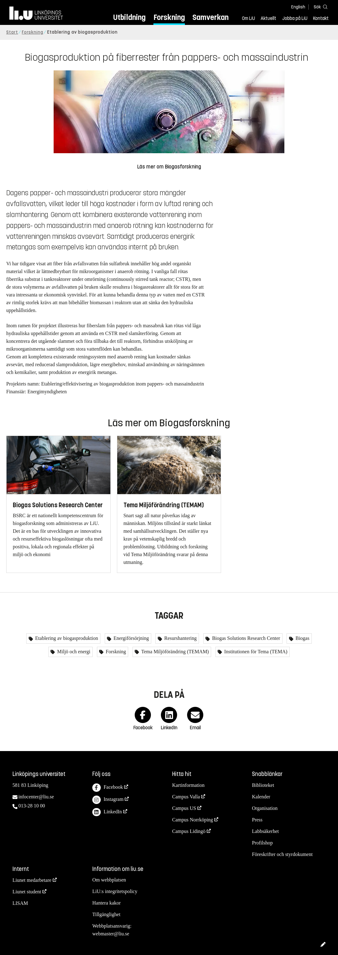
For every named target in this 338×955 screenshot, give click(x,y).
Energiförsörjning (130, 638)
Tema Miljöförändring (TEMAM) (174, 651)
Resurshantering (180, 638)
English (298, 7)
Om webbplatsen (109, 879)
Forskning (169, 17)
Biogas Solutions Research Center (245, 638)
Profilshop (262, 842)
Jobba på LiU (294, 18)
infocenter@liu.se (36, 796)
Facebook (107, 787)
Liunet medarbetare (31, 880)
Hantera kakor (106, 902)
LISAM (20, 903)
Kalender (261, 796)
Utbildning (129, 17)
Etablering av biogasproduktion (66, 638)
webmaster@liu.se (110, 933)
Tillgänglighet (106, 914)
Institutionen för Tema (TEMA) (255, 651)
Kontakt (321, 18)
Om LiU (248, 18)
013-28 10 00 (31, 805)
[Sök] (319, 6)
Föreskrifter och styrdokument (282, 854)
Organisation (265, 808)
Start (12, 32)
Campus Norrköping (192, 819)
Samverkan (210, 17)
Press (257, 819)
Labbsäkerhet (265, 831)
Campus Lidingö (188, 831)
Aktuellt (268, 18)
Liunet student (26, 891)
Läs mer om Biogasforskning (169, 166)
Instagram (107, 800)
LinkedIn (107, 812)
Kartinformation (188, 785)
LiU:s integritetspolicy (114, 891)
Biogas (301, 638)
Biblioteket (263, 785)
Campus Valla (186, 796)
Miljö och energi (73, 651)
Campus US (184, 808)
